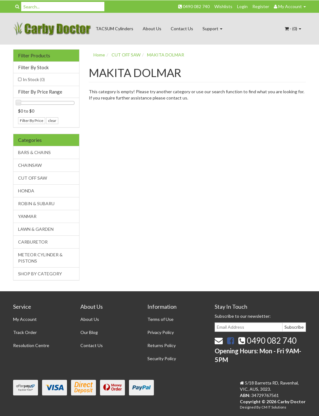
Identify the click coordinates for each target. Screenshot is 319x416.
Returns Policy (161, 345)
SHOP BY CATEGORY (40, 273)
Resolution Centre (31, 345)
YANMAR (27, 216)
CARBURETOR (33, 241)
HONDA (26, 190)
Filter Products (34, 55)
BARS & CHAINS (34, 152)
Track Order (25, 332)
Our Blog (89, 332)
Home (99, 54)
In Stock (34, 79)
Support (212, 28)
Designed (248, 407)
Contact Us (182, 28)
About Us (152, 28)
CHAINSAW (30, 165)
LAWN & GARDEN (36, 229)
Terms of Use (160, 319)
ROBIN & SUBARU (36, 203)
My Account (25, 319)
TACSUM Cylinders (114, 28)
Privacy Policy (160, 332)
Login (242, 6)
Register (260, 6)
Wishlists (223, 6)
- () (293, 28)
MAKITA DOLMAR (165, 54)
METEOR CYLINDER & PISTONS (40, 258)
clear (52, 120)
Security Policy (161, 358)
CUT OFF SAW (32, 178)
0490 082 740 (194, 6)
